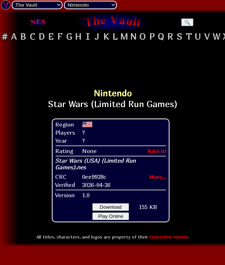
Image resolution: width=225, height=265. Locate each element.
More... (157, 177)
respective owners (169, 237)
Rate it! (156, 151)
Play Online (110, 216)
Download (110, 207)
